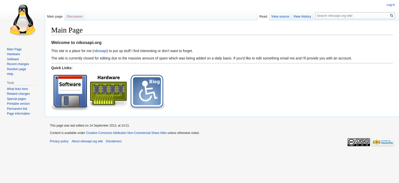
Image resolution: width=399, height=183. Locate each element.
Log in (391, 5)
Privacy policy (59, 141)
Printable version (18, 103)
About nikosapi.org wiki (87, 141)
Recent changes (18, 64)
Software (13, 59)
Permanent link (17, 109)
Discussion (75, 16)
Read (263, 16)
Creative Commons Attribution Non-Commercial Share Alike (126, 133)
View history (302, 16)
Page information (18, 113)
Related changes (18, 94)
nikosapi (100, 51)
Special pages (16, 99)
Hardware (13, 54)
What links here (17, 89)
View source (280, 16)
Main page (55, 16)
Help (10, 74)
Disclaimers (114, 141)
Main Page (14, 49)
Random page (16, 69)
